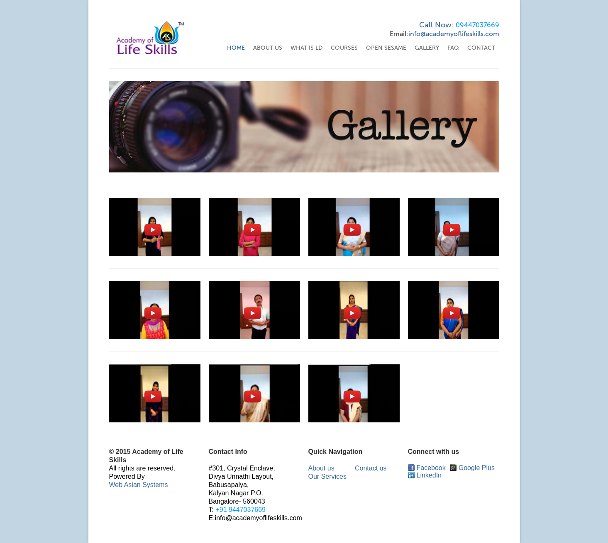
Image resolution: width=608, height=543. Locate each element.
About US (267, 47)
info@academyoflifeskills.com (453, 34)
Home (236, 47)
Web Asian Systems (138, 484)
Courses (344, 47)
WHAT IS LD (306, 47)
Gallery (427, 47)
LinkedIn (425, 475)
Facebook (427, 467)
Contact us (370, 468)
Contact (481, 47)
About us (321, 468)
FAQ (453, 47)
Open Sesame (386, 47)
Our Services (327, 476)
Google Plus (472, 467)
